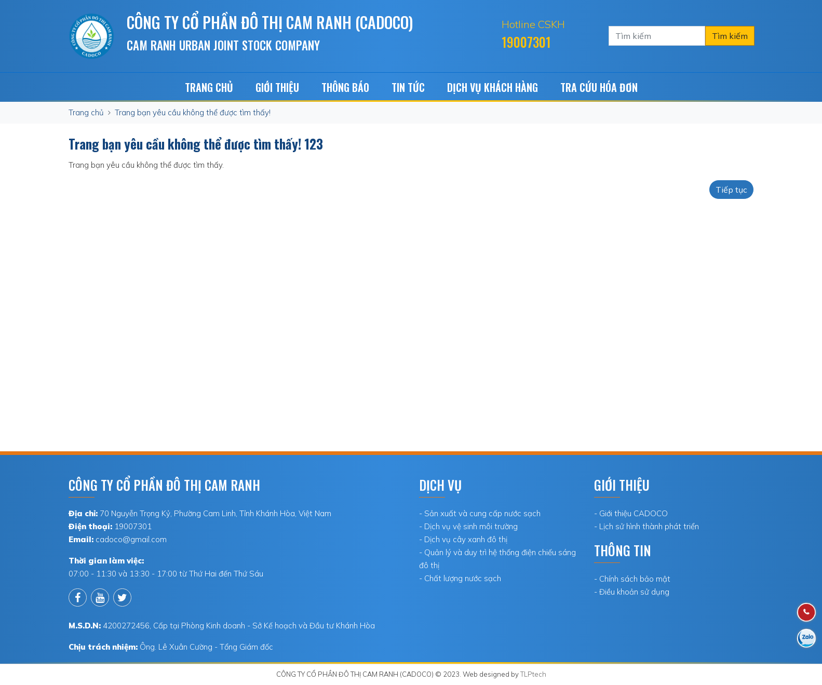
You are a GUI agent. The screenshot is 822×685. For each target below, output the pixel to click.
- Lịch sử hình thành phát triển (646, 526)
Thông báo (345, 87)
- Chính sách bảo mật (632, 579)
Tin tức (408, 87)
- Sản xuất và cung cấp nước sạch (480, 513)
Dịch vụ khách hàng (492, 87)
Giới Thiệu (277, 87)
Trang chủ (209, 87)
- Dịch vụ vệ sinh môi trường (468, 526)
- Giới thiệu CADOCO (631, 513)
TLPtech (533, 674)
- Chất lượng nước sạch (460, 578)
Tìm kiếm (730, 36)
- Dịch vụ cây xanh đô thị (463, 539)
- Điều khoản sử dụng (631, 592)
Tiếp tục (731, 189)
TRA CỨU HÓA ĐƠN (599, 87)
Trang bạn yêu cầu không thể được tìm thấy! (193, 112)
